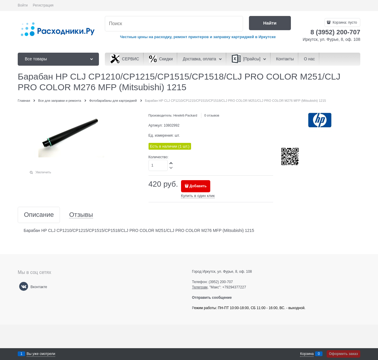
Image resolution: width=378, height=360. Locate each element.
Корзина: (344, 22)
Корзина (307, 353)
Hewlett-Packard (185, 115)
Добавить (198, 186)
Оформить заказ (343, 354)
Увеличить (43, 172)
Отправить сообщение (214, 298)
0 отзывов (211, 115)
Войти (23, 5)
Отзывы (81, 215)
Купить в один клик (198, 195)
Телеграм (200, 287)
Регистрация (43, 5)
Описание (39, 215)
